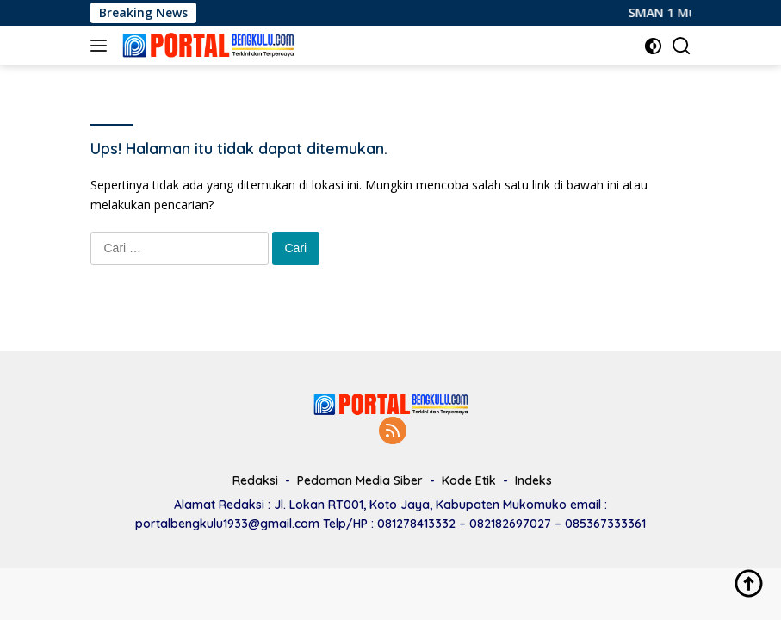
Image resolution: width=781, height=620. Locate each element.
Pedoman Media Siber (360, 480)
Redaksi (255, 480)
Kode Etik (469, 480)
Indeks (533, 480)
